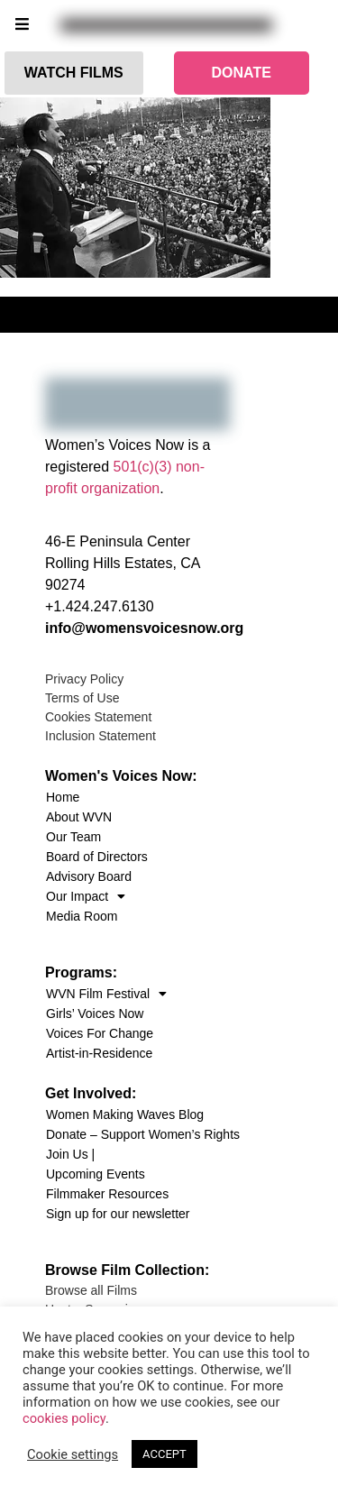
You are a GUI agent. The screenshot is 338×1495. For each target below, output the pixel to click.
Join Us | (70, 1154)
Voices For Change (99, 1033)
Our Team (73, 837)
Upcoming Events (95, 1174)
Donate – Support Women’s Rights (143, 1134)
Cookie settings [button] (72, 1454)
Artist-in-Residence (99, 1053)
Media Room (81, 916)
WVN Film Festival (106, 994)
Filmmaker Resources (107, 1194)
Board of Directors (97, 856)
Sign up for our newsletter (118, 1213)
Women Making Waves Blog (125, 1114)
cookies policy (64, 1418)
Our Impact (85, 896)
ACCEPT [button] (164, 1454)
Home (62, 797)
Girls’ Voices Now (94, 1013)
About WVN (79, 817)
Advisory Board (89, 876)
